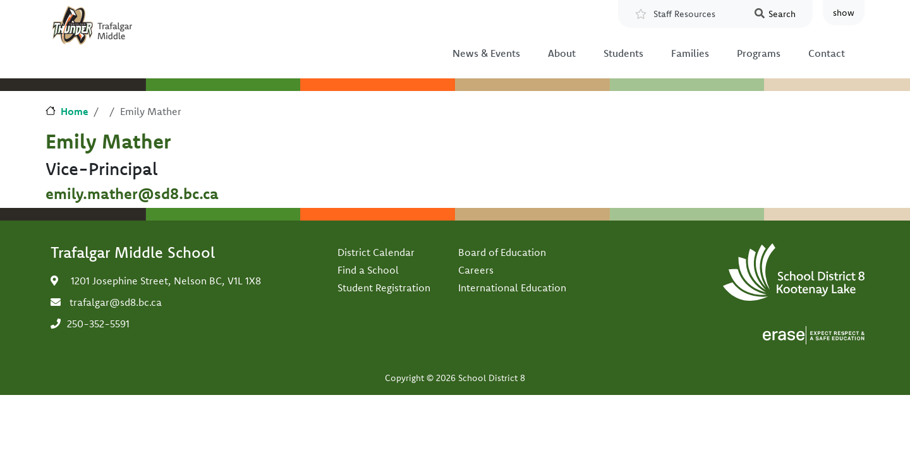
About (562, 53)
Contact (826, 53)
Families (690, 53)
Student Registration (383, 287)
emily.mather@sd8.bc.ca (132, 193)
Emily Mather (108, 141)
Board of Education (502, 252)
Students (623, 53)
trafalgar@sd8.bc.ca (116, 302)
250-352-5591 (98, 323)
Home (74, 111)
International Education (512, 287)
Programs (758, 53)
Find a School (368, 270)
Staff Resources (684, 14)
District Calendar (376, 252)
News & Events (486, 53)
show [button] (843, 12)
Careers (476, 270)
